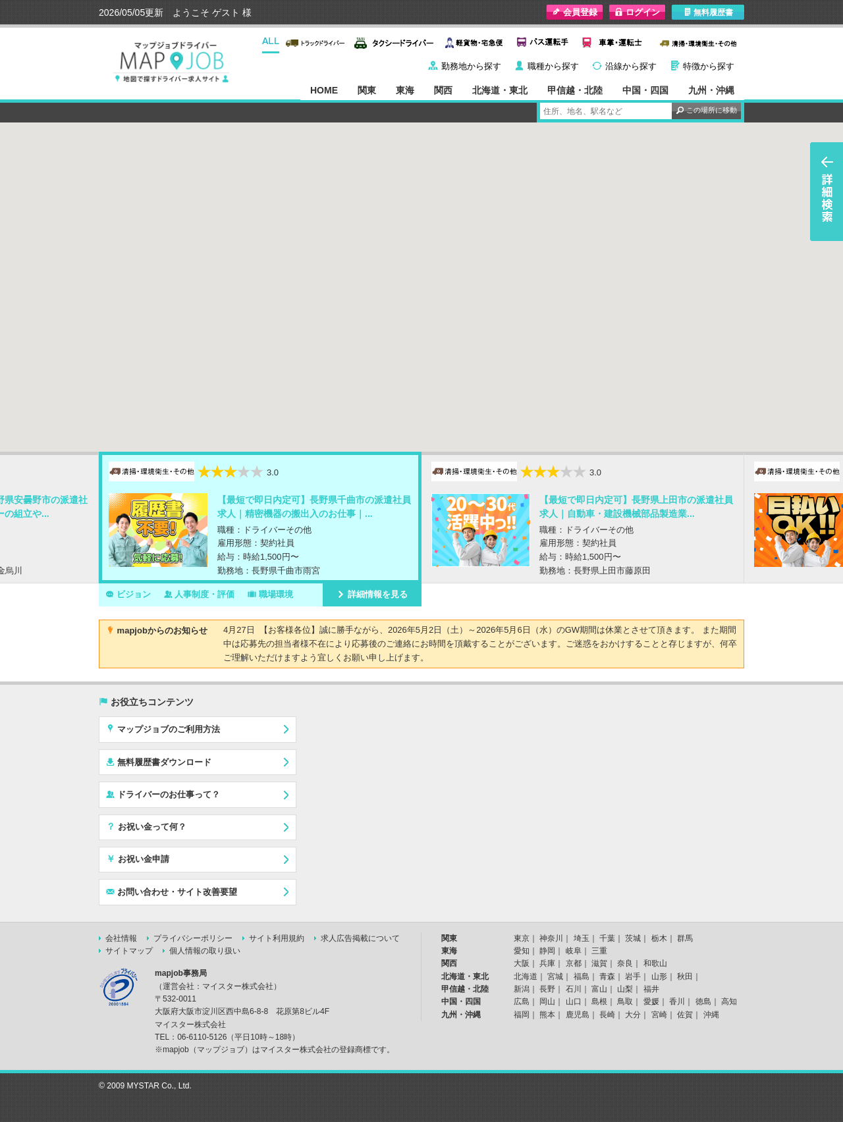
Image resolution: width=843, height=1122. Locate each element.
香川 (677, 1001)
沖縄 (711, 1014)
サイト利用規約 (276, 938)
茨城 (633, 938)
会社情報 (121, 938)
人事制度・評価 (199, 594)
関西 (443, 90)
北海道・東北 (500, 90)
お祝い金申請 (137, 858)
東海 (405, 90)
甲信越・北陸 (575, 90)
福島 (581, 976)
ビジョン (128, 594)
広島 (522, 1001)
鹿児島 (577, 1014)
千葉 (607, 938)
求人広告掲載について (360, 938)
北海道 (525, 976)
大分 (633, 1014)
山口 (574, 1001)
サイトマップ (129, 950)
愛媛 (651, 1001)
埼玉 (581, 938)
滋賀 (599, 963)
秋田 (685, 976)
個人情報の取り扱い (204, 950)
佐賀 (685, 1014)
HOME (324, 90)
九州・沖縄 (711, 90)
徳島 (703, 1001)
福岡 (522, 1014)
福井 (651, 989)
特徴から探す (708, 66)
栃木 (659, 938)
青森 (607, 976)
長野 (547, 989)
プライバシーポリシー (192, 938)
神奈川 (551, 938)
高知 (729, 1001)
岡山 (547, 1001)
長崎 (607, 1014)
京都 (574, 963)
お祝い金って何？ (146, 826)
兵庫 (547, 963)
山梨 (625, 989)
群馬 (685, 938)
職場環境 (270, 594)
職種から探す (553, 66)
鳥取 (625, 1001)
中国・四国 (645, 90)
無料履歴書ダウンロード (158, 762)
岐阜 (574, 950)
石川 (574, 989)
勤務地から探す (471, 66)
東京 (522, 938)
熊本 (547, 1014)
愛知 (522, 950)
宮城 (555, 976)
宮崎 (659, 1014)
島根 (599, 1001)
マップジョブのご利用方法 (163, 729)
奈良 (625, 963)
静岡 (547, 950)
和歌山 (655, 963)
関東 (367, 90)
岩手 (633, 976)
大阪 (522, 963)
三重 (599, 950)
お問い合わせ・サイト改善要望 (171, 891)
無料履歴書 (708, 12)
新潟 (522, 989)
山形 (659, 976)
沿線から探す (631, 66)
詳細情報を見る (372, 594)
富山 (599, 989)
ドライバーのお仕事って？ (163, 794)
